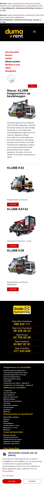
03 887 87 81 (22, 344)
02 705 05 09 (22, 337)
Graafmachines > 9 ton (11, 425)
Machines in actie (12, 64)
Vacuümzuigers (9, 407)
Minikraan (7, 411)
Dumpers (7, 419)
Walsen (6, 421)
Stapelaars (7, 409)
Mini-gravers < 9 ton (10, 427)
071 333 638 (22, 351)
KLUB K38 (13, 289)
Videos (8, 67)
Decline (32, 481)
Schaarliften (8, 381)
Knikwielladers (9, 423)
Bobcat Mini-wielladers (11, 417)
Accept (11, 481)
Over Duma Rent (12, 52)
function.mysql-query (26, 3)
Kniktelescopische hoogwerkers (15, 370)
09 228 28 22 (22, 330)
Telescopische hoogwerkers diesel (16, 372)
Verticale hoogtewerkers (12, 377)
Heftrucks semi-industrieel (13, 401)
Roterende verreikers (11, 405)
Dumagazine (10, 71)
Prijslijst (8, 58)
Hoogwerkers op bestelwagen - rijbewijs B (18, 385)
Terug (32, 86)
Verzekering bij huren (11, 437)
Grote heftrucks (9, 395)
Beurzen (8, 55)
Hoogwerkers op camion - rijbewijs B (16, 383)
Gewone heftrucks (10, 393)
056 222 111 (22, 324)
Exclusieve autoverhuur (11, 443)
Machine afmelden (10, 435)
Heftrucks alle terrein (11, 397)
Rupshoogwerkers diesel (12, 379)
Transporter (8, 390)
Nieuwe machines (12, 61)
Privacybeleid (7, 471)
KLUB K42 (13, 246)
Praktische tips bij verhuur (13, 439)
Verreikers (7, 403)
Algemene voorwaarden (12, 441)
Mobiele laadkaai (9, 399)
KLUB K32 (13, 204)
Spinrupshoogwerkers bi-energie (15, 375)
